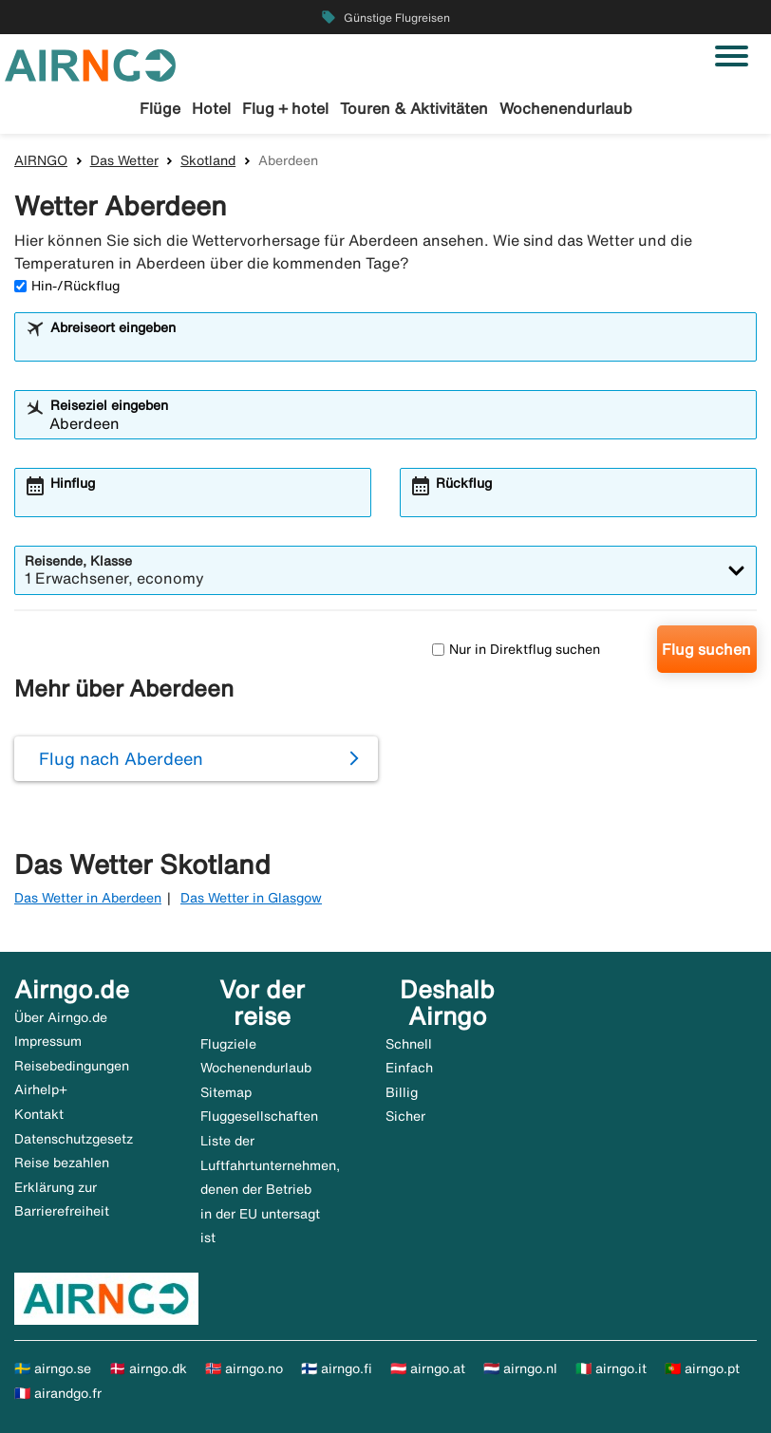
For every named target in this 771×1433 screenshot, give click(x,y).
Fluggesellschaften (259, 1116)
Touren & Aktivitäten (414, 108)
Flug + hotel (285, 108)
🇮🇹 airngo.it (611, 1368)
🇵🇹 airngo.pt (702, 1368)
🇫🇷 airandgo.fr (58, 1393)
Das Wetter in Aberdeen (87, 897)
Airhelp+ (40, 1089)
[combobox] (397, 345)
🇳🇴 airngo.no (244, 1368)
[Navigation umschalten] (731, 56)
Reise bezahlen (61, 1162)
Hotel (211, 108)
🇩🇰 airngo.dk (148, 1368)
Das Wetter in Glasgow (251, 897)
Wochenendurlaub (565, 108)
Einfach (409, 1067)
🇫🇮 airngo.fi (336, 1368)
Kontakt (39, 1114)
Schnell (409, 1044)
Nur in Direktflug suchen (516, 649)
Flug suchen (706, 649)
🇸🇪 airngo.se (52, 1368)
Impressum (48, 1041)
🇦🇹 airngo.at (427, 1368)
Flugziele (228, 1044)
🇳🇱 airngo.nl (520, 1368)
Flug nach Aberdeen (121, 758)
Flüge (160, 108)
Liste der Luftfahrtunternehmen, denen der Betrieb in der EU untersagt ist (270, 1189)
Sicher (405, 1116)
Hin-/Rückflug (67, 285)
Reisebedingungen (71, 1065)
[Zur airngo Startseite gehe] (90, 63)
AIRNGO (40, 160)
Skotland (207, 160)
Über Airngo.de (60, 1017)
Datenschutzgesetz (73, 1138)
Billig (402, 1092)
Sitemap (226, 1092)
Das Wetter (124, 160)
